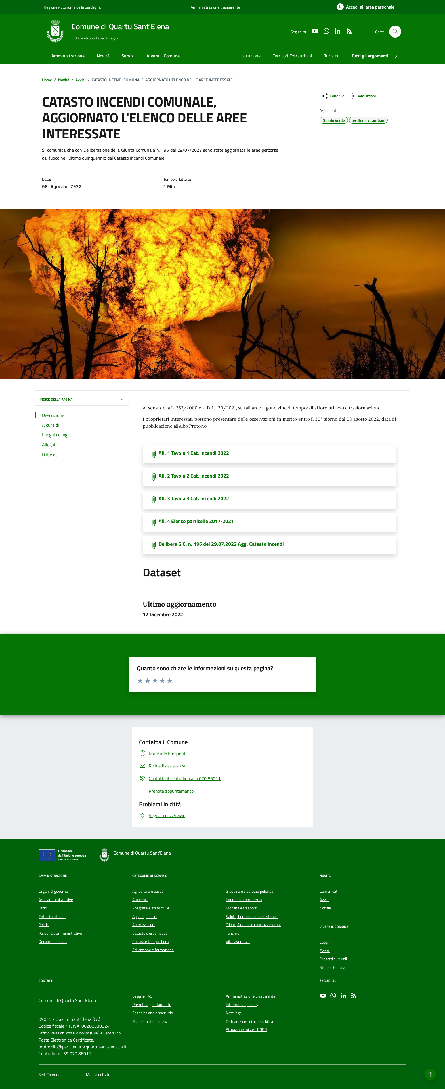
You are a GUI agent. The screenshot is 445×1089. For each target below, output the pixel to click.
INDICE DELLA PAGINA (82, 399)
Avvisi (324, 900)
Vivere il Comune (163, 55)
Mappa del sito (98, 1075)
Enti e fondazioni (52, 916)
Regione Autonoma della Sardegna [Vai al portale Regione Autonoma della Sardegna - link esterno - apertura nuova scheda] (72, 7)
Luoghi (325, 942)
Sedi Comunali (50, 1075)
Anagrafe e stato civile (150, 908)
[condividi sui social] (333, 96)
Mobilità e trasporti (241, 908)
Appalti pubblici (144, 916)
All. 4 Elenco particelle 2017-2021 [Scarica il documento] (196, 521)
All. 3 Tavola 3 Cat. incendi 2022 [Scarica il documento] (194, 498)
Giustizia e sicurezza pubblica (249, 891)
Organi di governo (53, 891)
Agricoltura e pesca (147, 891)
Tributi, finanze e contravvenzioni (253, 925)
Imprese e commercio (244, 900)
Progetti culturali (333, 959)
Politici (44, 925)
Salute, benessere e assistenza (252, 916)
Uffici (43, 908)
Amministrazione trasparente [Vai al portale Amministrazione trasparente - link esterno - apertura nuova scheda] (215, 7)
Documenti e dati (53, 941)
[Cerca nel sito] (395, 32)
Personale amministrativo (60, 933)
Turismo (331, 55)
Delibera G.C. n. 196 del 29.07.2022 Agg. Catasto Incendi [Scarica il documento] (221, 544)
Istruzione (251, 55)
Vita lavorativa (238, 941)
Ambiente (140, 900)
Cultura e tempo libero (150, 941)
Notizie (325, 908)
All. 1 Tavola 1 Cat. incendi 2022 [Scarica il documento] (194, 453)
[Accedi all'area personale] (365, 7)
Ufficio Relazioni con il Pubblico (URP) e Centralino (80, 1033)
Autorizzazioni (143, 925)
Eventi (325, 951)
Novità (103, 55)
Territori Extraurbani (292, 55)
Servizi (128, 55)
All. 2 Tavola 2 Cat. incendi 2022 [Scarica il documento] (194, 475)
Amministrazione (68, 55)
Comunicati (329, 891)
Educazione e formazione (153, 950)
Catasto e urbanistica (149, 933)
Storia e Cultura (332, 967)
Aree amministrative (56, 900)
